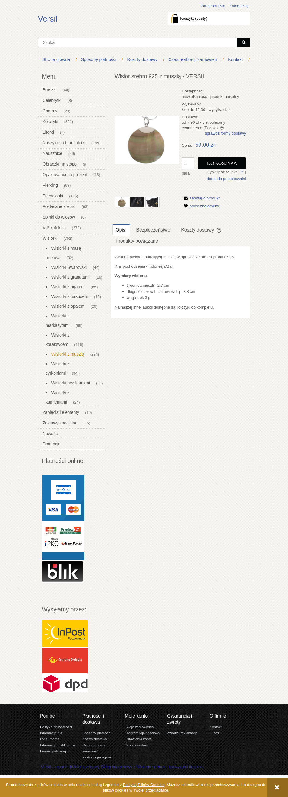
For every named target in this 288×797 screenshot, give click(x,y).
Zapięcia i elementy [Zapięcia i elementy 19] (61, 412)
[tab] (121, 229)
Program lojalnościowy (142, 733)
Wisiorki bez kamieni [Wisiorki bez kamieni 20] (70, 382)
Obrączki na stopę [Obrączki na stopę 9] (60, 164)
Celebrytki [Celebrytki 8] (52, 100)
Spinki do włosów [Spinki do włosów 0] (59, 217)
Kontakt (216, 727)
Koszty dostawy (94, 739)
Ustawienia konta (138, 739)
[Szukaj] (243, 42)
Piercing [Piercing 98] (50, 185)
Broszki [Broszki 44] (50, 89)
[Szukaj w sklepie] (137, 42)
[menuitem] (57, 59)
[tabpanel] (180, 282)
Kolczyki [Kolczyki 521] (50, 121)
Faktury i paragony (97, 757)
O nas (214, 733)
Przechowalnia (136, 745)
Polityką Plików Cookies (143, 784)
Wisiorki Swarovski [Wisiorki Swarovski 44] (69, 267)
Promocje (52, 443)
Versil (48, 19)
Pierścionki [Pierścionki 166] (53, 195)
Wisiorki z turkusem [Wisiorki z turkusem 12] (69, 296)
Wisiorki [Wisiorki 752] (50, 238)
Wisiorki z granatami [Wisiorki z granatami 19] (70, 277)
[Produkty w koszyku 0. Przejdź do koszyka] (189, 18)
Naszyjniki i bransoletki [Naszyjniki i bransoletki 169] (64, 142)
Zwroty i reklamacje (182, 733)
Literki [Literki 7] (48, 132)
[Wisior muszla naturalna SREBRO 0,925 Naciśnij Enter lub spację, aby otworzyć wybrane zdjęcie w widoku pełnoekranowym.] (147, 140)
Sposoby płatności (96, 733)
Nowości (51, 433)
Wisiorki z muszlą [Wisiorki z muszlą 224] (67, 354)
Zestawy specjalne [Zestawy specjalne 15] (60, 422)
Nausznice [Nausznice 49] (52, 153)
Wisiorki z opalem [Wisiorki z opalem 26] (68, 306)
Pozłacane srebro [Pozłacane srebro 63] (59, 206)
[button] (201, 198)
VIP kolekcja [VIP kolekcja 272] (54, 227)
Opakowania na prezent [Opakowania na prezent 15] (65, 174)
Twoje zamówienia (139, 727)
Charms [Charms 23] (50, 111)
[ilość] (188, 163)
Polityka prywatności (56, 727)
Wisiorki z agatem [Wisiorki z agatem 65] (68, 286)
